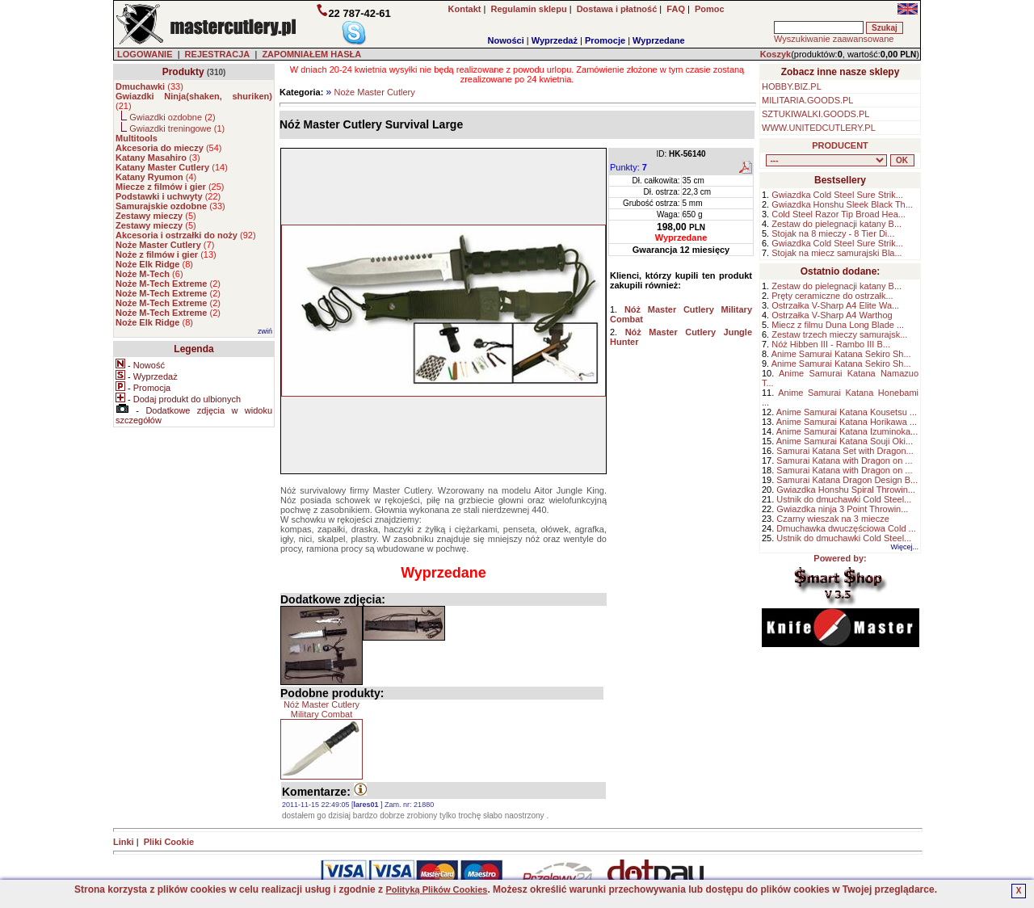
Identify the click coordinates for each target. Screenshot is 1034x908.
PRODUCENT (840, 145)
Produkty (183, 72)
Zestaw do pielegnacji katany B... (836, 224)
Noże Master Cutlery (374, 92)
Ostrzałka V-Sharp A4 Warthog (831, 315)
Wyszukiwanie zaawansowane (833, 39)
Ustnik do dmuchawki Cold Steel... (843, 499)
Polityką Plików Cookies (436, 889)
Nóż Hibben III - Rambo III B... (830, 344)
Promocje (605, 40)
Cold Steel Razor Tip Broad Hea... (838, 214)
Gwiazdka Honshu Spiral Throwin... (845, 489)
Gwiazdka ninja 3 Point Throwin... (842, 509)
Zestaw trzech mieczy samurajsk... (839, 334)
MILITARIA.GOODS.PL (808, 100)
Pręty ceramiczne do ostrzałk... (832, 296)
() (149, 86)
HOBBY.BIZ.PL (792, 86)
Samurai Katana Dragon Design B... (847, 480)
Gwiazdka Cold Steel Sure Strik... (837, 195)
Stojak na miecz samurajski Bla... (836, 253)
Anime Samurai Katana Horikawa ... (846, 422)
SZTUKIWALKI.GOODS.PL (815, 114)
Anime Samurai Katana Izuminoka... (847, 431)
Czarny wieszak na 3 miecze (832, 518)
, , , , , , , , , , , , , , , (826, 160)
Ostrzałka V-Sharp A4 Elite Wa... (835, 305)
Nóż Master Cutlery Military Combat (321, 709)
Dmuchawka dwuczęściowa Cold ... (845, 528)
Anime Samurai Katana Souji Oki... (844, 441)
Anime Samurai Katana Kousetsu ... (846, 412)
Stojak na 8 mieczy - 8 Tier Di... (832, 233)
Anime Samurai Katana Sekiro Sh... (841, 354)
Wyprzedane (659, 40)
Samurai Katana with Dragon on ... (844, 460)
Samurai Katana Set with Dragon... (844, 451)
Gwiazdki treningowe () (177, 128)
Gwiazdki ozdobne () (172, 117)
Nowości (506, 40)
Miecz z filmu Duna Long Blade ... (837, 325)
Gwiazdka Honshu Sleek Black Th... (842, 204)
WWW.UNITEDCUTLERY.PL (819, 127)
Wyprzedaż (555, 40)
